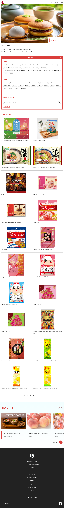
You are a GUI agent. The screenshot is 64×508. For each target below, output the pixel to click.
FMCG (47, 65)
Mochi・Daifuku (8, 67)
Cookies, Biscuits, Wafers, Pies (19, 65)
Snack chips (27, 67)
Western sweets (47, 70)
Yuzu (5, 88)
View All (55, 442)
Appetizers (35, 67)
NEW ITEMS (32, 474)
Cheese (58, 85)
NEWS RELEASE (32, 487)
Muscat (33, 85)
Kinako (30, 83)
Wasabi (37, 83)
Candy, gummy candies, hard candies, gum (14, 70)
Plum (52, 85)
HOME (2, 45)
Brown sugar (7, 85)
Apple (50, 83)
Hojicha (27, 85)
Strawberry (23, 88)
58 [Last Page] (36, 395)
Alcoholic (32, 65)
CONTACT (32, 494)
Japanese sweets (37, 70)
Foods (5, 73)
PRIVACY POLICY (32, 497)
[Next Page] (39, 395)
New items (6, 65)
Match (14, 85)
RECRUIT (32, 484)
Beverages (56, 70)
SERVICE (32, 468)
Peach (16, 88)
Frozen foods (40, 65)
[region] (32, 69)
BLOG (32, 491)
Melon (10, 88)
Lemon (6, 83)
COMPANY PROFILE (32, 461)
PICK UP (32, 481)
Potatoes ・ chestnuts (15, 83)
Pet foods (54, 65)
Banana (46, 85)
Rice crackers (18, 67)
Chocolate (43, 67)
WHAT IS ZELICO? (32, 477)
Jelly (29, 70)
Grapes (20, 85)
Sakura (40, 85)
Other (11, 73)
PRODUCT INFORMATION (32, 471)
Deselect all (7, 106)
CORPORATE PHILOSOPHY (32, 464)
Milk (25, 83)
